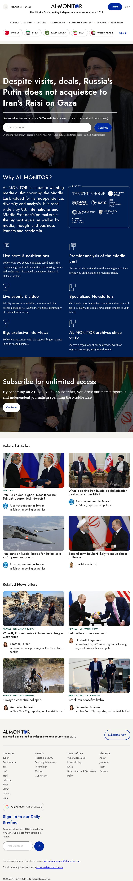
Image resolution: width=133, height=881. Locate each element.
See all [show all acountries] (123, 33)
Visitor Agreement (76, 758)
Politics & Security (21, 23)
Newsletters (16, 7)
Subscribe (114, 6)
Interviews (116, 23)
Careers (104, 771)
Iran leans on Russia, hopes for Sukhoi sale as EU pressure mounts (32, 555)
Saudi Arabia (9, 762)
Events (28, 7)
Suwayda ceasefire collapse (22, 700)
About (102, 758)
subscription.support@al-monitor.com (62, 861)
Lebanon (7, 793)
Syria (5, 798)
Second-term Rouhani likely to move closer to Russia (98, 555)
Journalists (104, 762)
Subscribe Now (117, 735)
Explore (101, 23)
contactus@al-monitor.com (49, 867)
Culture (41, 23)
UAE (5, 771)
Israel (5, 775)
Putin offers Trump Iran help (87, 633)
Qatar (6, 789)
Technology (57, 23)
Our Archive (41, 775)
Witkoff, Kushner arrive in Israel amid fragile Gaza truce (33, 635)
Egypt (5, 784)
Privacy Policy (74, 762)
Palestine (7, 780)
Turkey (6, 758)
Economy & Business (81, 23)
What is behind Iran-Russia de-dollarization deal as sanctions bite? (98, 492)
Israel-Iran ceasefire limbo (86, 700)
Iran (5, 766)
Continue (11, 407)
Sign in (126, 6)
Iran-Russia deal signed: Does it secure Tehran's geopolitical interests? (29, 497)
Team (102, 766)
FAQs (70, 766)
